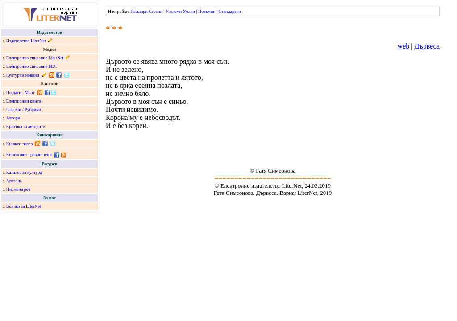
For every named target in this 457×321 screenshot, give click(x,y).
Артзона (14, 180)
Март (30, 92)
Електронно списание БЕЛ (31, 66)
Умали (189, 11)
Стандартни (230, 11)
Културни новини (22, 75)
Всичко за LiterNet (23, 206)
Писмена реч (18, 189)
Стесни (155, 11)
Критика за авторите (25, 126)
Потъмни (207, 11)
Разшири (139, 11)
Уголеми (174, 11)
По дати (13, 92)
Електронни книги (23, 101)
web (404, 46)
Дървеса (427, 46)
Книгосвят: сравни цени (29, 154)
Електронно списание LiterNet (35, 57)
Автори (13, 117)
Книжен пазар (19, 143)
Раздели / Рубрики (23, 109)
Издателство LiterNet (26, 40)
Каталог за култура (24, 172)
